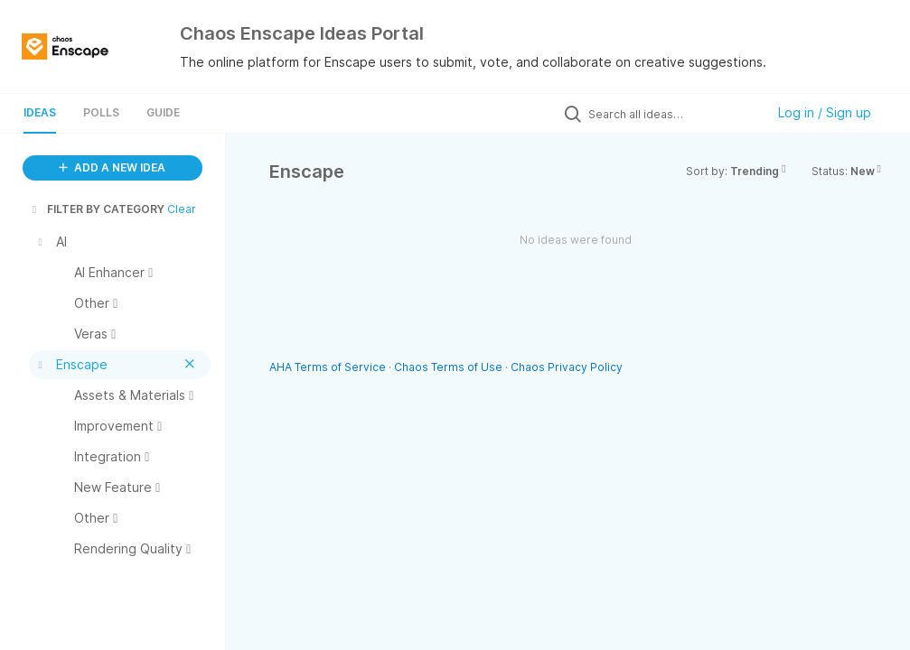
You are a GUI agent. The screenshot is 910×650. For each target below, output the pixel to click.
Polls (101, 112)
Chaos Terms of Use (448, 367)
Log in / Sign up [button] (824, 112)
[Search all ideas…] (672, 114)
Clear (181, 209)
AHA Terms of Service (329, 367)
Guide (163, 112)
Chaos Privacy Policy (567, 367)
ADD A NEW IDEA (112, 167)
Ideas (39, 112)
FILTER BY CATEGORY (96, 209)
